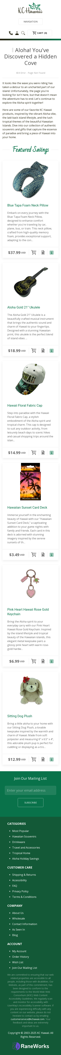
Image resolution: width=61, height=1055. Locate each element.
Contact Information (24, 924)
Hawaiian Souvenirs (24, 836)
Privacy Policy (20, 891)
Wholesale (18, 918)
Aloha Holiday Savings (25, 858)
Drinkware (18, 842)
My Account (19, 951)
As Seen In (18, 929)
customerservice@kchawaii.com (27, 1019)
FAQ (14, 886)
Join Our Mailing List (24, 968)
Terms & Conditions (24, 897)
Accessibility (19, 880)
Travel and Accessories (26, 847)
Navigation (31, 21)
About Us (18, 913)
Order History (20, 957)
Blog (15, 935)
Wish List (17, 962)
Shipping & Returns (24, 875)
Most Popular (20, 831)
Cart (40, 32)
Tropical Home (21, 853)
